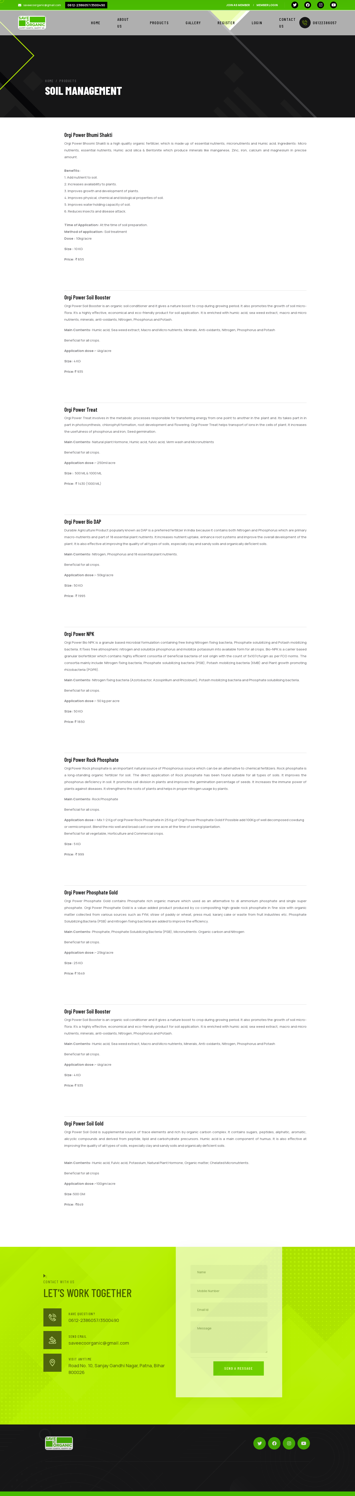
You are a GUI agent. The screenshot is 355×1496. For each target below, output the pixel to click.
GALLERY (193, 22)
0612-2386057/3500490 (86, 5)
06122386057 (318, 22)
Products (159, 22)
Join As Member (238, 5)
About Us (123, 23)
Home (96, 22)
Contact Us (287, 23)
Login (257, 22)
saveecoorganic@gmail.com (42, 5)
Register (226, 22)
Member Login (267, 5)
